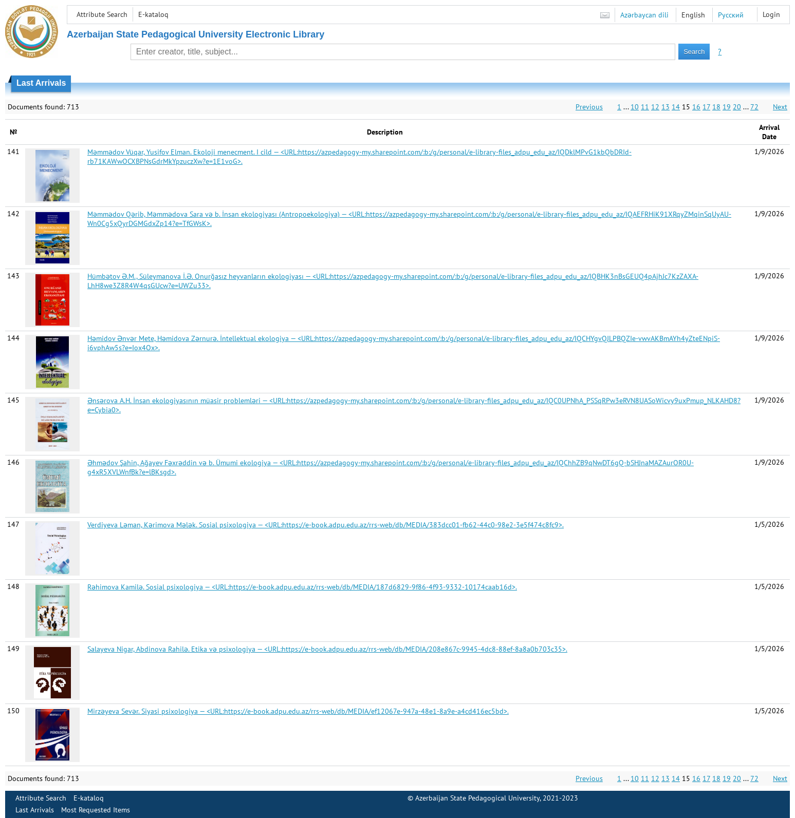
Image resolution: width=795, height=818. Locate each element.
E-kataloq (153, 14)
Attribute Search (102, 14)
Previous (589, 106)
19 (727, 106)
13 (665, 106)
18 (716, 106)
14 (676, 106)
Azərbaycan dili (644, 15)
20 (737, 106)
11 (645, 106)
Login (771, 14)
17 (706, 106)
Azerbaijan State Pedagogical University (477, 798)
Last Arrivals (34, 809)
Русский (731, 15)
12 (655, 106)
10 (635, 106)
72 (754, 106)
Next (780, 106)
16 (696, 106)
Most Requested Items (95, 809)
